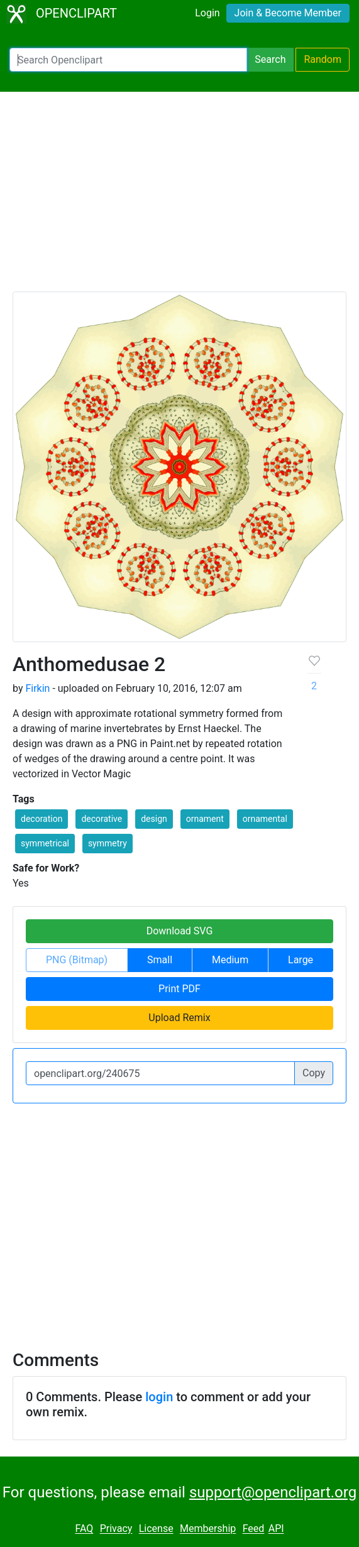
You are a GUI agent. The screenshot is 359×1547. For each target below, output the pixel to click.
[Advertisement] (179, 197)
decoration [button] (41, 819)
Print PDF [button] (179, 989)
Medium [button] (230, 960)
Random (322, 59)
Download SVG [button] (179, 931)
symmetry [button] (107, 843)
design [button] (154, 819)
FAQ (84, 1529)
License (156, 1529)
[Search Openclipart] (128, 60)
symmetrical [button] (45, 843)
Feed (254, 1529)
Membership (208, 1529)
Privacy (116, 1529)
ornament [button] (205, 819)
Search (270, 59)
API (276, 1529)
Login (207, 13)
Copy (313, 1073)
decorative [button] (101, 819)
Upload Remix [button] (179, 1018)
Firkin (37, 688)
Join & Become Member (288, 13)
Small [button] (159, 960)
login (159, 1396)
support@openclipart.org (272, 1492)
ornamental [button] (265, 819)
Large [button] (300, 960)
